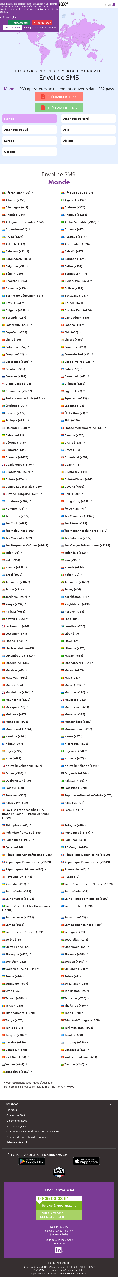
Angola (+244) (13, 214)
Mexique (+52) (14, 707)
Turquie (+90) (13, 1035)
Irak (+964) (11, 560)
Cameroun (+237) (16, 325)
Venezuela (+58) (74, 1049)
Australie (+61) (73, 236)
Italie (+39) (70, 574)
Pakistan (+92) (73, 780)
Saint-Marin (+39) (74, 891)
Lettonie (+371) (14, 633)
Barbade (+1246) (74, 259)
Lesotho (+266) (73, 626)
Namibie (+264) (14, 736)
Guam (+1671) (72, 464)
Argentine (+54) (15, 229)
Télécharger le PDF (59, 96)
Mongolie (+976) (15, 721)
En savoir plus (9, 17)
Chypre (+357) (72, 339)
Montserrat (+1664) (17, 729)
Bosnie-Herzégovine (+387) (22, 295)
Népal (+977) (12, 743)
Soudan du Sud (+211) (19, 969)
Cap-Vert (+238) (14, 332)
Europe (9, 140)
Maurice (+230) (73, 692)
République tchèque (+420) (23, 869)
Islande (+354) (72, 567)
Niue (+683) (11, 758)
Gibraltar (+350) (14, 450)
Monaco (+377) (73, 714)
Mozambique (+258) (76, 729)
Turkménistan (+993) (77, 1027)
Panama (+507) (14, 795)
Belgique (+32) (14, 266)
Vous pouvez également (59, 1241)
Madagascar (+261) (76, 663)
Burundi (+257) (14, 317)
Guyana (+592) (72, 486)
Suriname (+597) (15, 983)
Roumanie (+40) (74, 869)
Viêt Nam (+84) (14, 1057)
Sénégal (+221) (73, 932)
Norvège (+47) (73, 758)
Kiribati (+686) (13, 611)
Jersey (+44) (71, 589)
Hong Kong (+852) (75, 501)
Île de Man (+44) (73, 508)
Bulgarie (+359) (14, 310)
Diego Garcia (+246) (17, 383)
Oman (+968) (13, 773)
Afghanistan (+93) (16, 192)
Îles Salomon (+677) (76, 538)
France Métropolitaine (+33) (82, 428)
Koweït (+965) (13, 619)
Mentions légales (16, 1126)
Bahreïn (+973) (73, 251)
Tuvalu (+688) (72, 1035)
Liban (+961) (71, 633)
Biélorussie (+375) (75, 281)
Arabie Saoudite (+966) (79, 222)
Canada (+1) (71, 325)
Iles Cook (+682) (14, 523)
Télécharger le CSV (59, 107)
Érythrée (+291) (14, 405)
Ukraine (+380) (14, 1042)
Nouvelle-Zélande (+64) (79, 766)
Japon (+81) (12, 589)
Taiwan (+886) (13, 998)
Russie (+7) (70, 876)
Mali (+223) (70, 677)
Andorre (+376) (73, 207)
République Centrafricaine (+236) (27, 854)
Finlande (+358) (15, 428)
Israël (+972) (12, 574)
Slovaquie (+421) (15, 954)
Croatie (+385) (13, 369)
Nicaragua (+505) (75, 743)
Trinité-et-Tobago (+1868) (80, 1020)
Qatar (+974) (13, 847)
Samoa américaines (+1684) (81, 924)
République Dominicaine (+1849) (85, 862)
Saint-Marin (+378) (16, 891)
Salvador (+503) (74, 917)
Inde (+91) (11, 552)
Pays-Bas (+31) (72, 802)
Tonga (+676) (12, 1020)
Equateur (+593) (74, 398)
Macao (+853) (72, 655)
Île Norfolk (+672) (15, 516)
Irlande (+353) (13, 567)
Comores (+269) (73, 347)
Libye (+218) (71, 641)
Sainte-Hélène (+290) (77, 906)
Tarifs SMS (12, 1109)
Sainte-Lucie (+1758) (18, 917)
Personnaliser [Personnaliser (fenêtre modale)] (13, 27)
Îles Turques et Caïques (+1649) (25, 545)
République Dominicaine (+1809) (85, 854)
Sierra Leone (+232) (17, 947)
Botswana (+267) (74, 295)
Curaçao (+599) (14, 376)
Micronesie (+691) (75, 707)
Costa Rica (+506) (16, 361)
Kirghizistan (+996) (76, 604)
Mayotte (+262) (73, 699)
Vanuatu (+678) (14, 1049)
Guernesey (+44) (74, 472)
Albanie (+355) (13, 200)
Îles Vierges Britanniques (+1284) (85, 545)
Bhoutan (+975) (14, 281)
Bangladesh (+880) (16, 259)
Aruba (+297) (12, 236)
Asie (66, 129)
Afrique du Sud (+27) (77, 192)
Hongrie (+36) (13, 508)
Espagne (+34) (72, 405)
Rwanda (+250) (14, 884)
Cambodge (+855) (75, 317)
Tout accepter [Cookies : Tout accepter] (19, 22)
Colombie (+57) (14, 347)
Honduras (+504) (15, 501)
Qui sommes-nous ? (17, 1120)
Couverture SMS (15, 1115)
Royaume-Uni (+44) (17, 876)
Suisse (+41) (71, 976)
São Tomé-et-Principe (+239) (23, 932)
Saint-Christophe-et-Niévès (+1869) (87, 884)
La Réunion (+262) (16, 626)
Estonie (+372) (13, 413)
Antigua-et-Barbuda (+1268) (23, 222)
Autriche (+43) (13, 244)
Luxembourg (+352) (17, 655)
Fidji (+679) (70, 420)
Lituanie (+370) (73, 648)
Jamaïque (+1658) (75, 582)
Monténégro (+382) (76, 721)
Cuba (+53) (70, 369)
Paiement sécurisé (16, 1142)
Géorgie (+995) (14, 442)
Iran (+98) (69, 560)
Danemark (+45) (74, 376)
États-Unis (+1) (73, 413)
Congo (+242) (13, 354)
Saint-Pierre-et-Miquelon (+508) (84, 898)
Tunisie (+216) (13, 1027)
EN (109, 4)
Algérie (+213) (72, 200)
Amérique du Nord (76, 118)
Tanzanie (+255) (74, 998)
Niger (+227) (12, 751)
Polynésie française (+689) (22, 832)
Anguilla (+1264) (74, 214)
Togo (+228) (71, 1013)
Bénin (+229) (13, 273)
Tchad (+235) (13, 1005)
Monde (9, 118)
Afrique (68, 140)
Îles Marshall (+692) (17, 538)
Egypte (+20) (72, 391)
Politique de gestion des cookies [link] (40, 27)
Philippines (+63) (15, 825)
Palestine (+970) (74, 788)
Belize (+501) (71, 266)
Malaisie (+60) (13, 670)
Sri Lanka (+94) (73, 969)
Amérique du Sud (16, 129)
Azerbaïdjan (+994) (76, 244)
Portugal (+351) (73, 840)
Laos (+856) (70, 619)
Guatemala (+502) (16, 472)
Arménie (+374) (73, 229)
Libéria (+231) (13, 641)
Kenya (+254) (13, 604)
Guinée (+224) (13, 479)
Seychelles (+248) (74, 939)
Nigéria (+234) (73, 751)
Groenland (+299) (74, 457)
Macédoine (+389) (16, 663)
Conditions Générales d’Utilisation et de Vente (32, 1131)
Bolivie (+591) (72, 288)
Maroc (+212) (72, 685)
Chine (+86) (12, 339)
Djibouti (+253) (73, 383)
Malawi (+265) (72, 670)
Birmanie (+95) (14, 288)
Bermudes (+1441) (75, 273)
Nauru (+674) (71, 736)
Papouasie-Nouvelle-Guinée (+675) (86, 795)
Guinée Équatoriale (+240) (22, 486)
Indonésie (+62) (73, 552)
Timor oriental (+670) (18, 1013)
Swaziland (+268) (75, 983)
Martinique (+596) (16, 692)
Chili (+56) (70, 332)
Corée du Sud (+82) (76, 354)
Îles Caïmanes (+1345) (77, 516)
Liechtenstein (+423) (18, 648)
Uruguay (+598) (73, 1042)
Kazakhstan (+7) (74, 597)
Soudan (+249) (73, 961)
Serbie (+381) (13, 939)
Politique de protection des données (27, 1136)
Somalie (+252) (14, 961)
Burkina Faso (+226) (76, 310)
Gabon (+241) (13, 435)
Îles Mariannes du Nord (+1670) (84, 530)
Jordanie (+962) (15, 597)
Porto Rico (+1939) (17, 840)
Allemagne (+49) (15, 207)
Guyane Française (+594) (21, 494)
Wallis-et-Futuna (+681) (79, 1057)
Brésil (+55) (12, 303)
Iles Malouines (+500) (18, 530)
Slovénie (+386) (73, 954)
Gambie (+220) (72, 435)
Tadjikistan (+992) (75, 991)
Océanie (10, 151)
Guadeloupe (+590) (17, 464)
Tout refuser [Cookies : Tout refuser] (42, 22)
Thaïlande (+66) (73, 1005)
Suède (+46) (12, 976)
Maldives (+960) (14, 677)
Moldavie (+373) (15, 714)
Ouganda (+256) (74, 773)
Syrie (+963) (12, 991)
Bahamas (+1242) (15, 251)
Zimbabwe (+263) (16, 1071)
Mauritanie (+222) (16, 699)
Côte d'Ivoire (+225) (76, 361)
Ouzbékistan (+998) (17, 780)
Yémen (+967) (13, 1064)
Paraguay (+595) (15, 802)
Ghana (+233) (72, 442)
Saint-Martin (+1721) (18, 898)
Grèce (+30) (70, 450)
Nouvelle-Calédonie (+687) (22, 766)
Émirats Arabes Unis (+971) (22, 398)
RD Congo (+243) (74, 847)
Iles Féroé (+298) (74, 523)
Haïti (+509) (71, 494)
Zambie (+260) (73, 1064)
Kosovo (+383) (72, 611)
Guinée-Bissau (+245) (77, 479)
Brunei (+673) (72, 303)
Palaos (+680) (13, 788)
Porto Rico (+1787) (76, 832)
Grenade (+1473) (15, 457)
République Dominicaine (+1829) (26, 862)
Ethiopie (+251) (14, 420)
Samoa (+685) (13, 924)
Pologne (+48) (72, 825)
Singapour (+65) (74, 947)
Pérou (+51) (71, 810)
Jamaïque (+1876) (16, 582)
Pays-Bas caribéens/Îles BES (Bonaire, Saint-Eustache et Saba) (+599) (25, 814)
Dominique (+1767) (17, 391)
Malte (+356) (12, 685)
